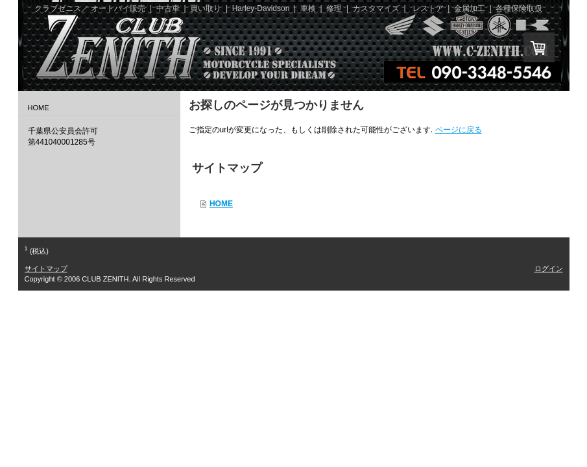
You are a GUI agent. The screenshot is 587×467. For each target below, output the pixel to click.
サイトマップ (46, 268)
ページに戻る (458, 129)
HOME (221, 203)
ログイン (548, 268)
